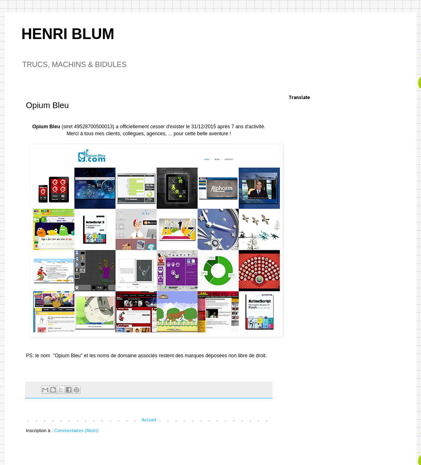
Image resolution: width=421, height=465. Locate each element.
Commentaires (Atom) (76, 430)
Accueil (148, 419)
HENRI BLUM (67, 33)
